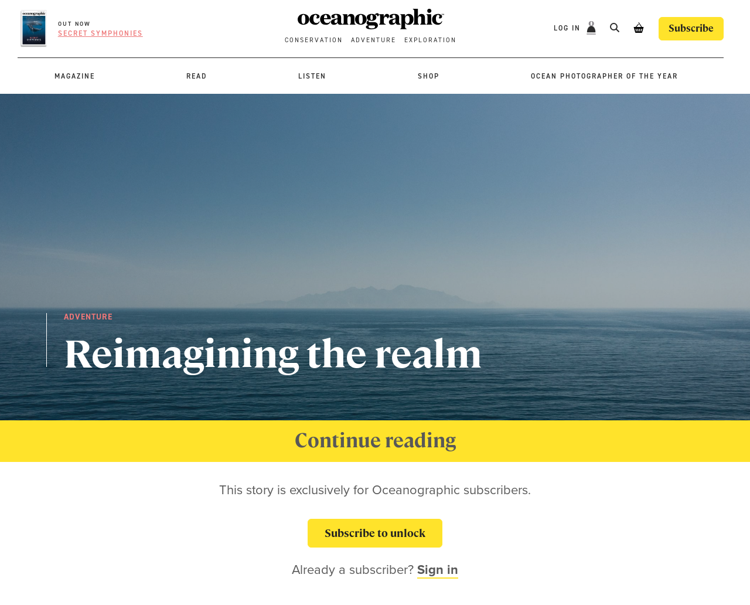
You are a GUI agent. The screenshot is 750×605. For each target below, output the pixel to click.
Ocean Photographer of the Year (604, 76)
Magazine (74, 76)
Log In (569, 28)
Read (196, 76)
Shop (428, 76)
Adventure (373, 40)
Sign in (437, 569)
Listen (312, 76)
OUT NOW (74, 24)
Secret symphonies (100, 33)
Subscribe (691, 28)
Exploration (430, 40)
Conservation (314, 40)
